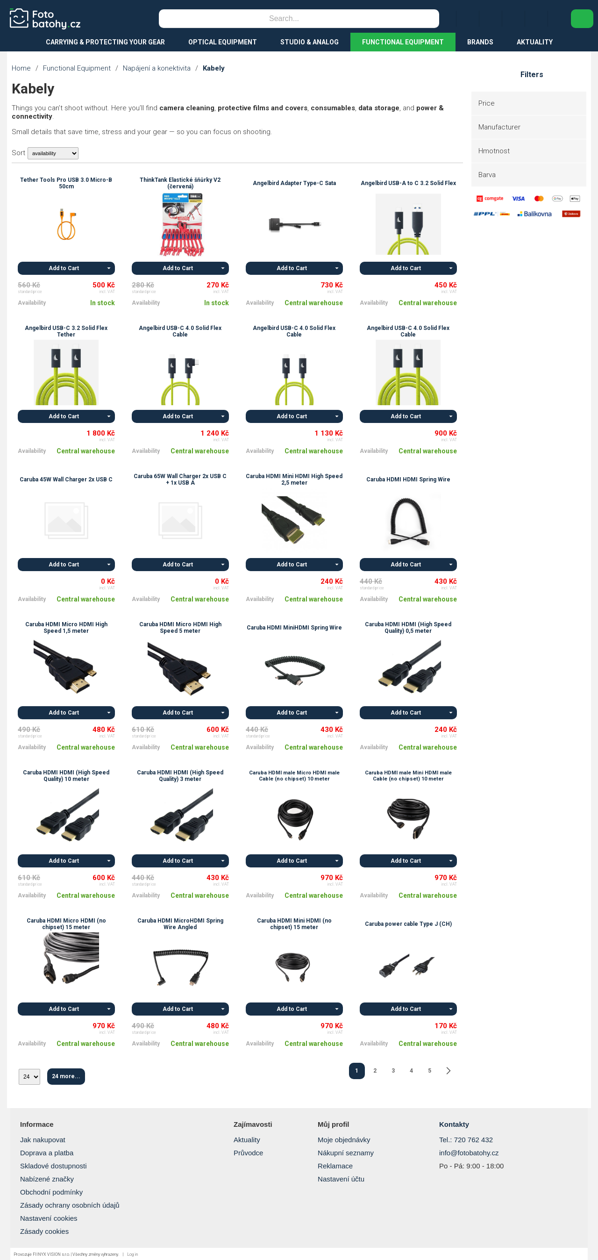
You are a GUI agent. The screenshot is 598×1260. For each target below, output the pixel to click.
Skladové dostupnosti (53, 1166)
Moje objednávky (344, 1140)
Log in (132, 1254)
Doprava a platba (46, 1153)
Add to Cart (64, 268)
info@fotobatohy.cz (469, 1153)
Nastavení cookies (49, 1218)
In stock (102, 303)
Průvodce (248, 1153)
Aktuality (247, 1140)
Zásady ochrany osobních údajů (70, 1205)
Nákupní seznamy (346, 1153)
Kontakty (454, 1124)
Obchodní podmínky (51, 1192)
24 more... (66, 1076)
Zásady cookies (44, 1231)
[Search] (284, 18)
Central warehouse (314, 303)
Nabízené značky (47, 1179)
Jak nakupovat (42, 1140)
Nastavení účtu (341, 1179)
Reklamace (335, 1166)
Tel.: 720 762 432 (466, 1140)
